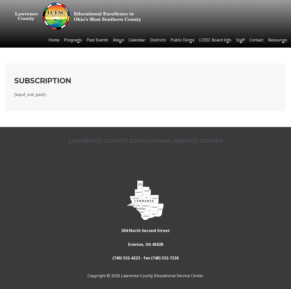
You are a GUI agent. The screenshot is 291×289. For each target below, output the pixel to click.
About (118, 40)
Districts (158, 40)
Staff (240, 40)
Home (54, 40)
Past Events (97, 40)
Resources (277, 40)
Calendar (137, 40)
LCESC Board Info (215, 40)
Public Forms (182, 40)
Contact (256, 40)
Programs (73, 40)
